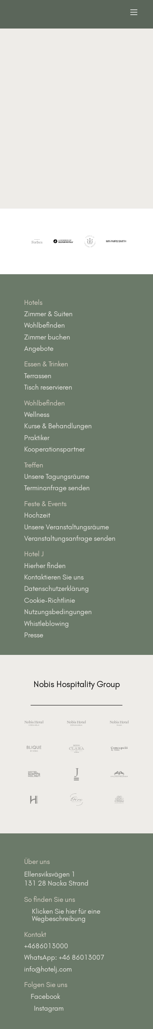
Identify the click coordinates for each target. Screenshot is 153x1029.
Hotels (33, 302)
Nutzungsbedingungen (58, 612)
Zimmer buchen (47, 337)
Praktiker (36, 438)
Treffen (33, 465)
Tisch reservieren (48, 387)
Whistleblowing (46, 623)
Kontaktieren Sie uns (54, 577)
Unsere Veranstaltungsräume (66, 527)
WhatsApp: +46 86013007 (64, 957)
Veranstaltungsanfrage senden (69, 538)
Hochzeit (37, 515)
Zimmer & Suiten (48, 314)
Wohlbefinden (44, 325)
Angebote (38, 348)
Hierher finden (45, 566)
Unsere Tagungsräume (56, 476)
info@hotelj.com (48, 969)
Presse (33, 635)
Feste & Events (45, 504)
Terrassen (37, 376)
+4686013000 (46, 946)
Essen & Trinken (46, 364)
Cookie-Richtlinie (49, 600)
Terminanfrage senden (57, 488)
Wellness (36, 414)
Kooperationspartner (54, 449)
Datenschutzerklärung (56, 588)
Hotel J (34, 554)
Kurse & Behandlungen (58, 426)
